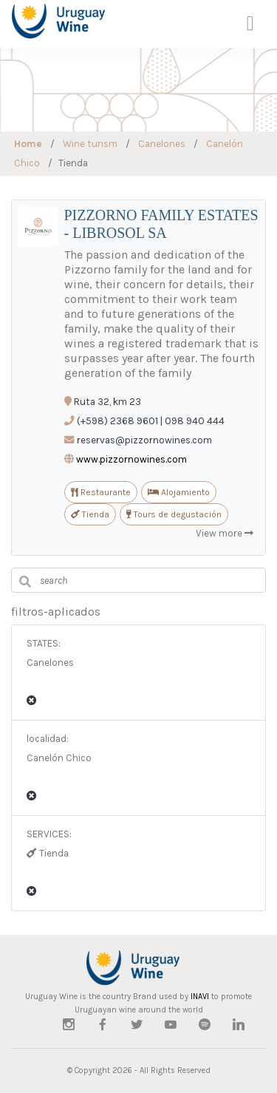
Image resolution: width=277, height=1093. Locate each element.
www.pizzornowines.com (131, 459)
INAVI (200, 996)
